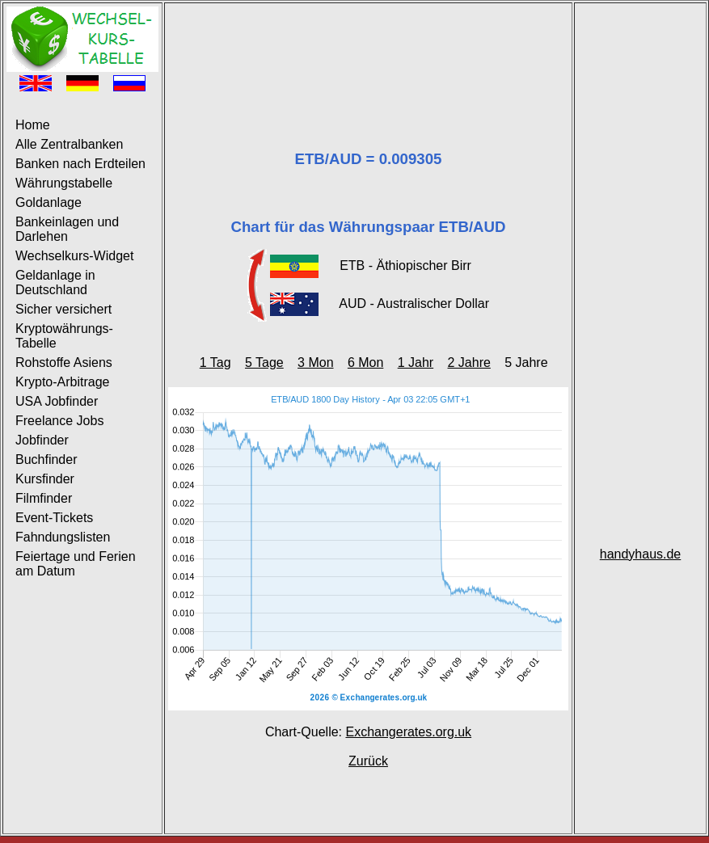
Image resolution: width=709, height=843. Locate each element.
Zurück (368, 761)
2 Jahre (469, 362)
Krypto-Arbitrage (62, 382)
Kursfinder (44, 479)
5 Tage (264, 362)
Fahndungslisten (62, 537)
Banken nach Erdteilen (80, 164)
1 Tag (215, 362)
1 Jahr (415, 362)
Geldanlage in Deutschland (55, 282)
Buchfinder (46, 459)
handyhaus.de (641, 554)
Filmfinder (43, 498)
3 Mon (315, 362)
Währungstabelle (63, 183)
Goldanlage (48, 202)
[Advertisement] (368, 56)
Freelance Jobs (59, 421)
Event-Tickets (54, 518)
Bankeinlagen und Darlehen (67, 229)
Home (32, 125)
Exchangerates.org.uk (408, 732)
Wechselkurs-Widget (74, 256)
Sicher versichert (63, 309)
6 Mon (365, 362)
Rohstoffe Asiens (63, 362)
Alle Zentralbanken (69, 144)
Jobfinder (42, 440)
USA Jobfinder (56, 401)
